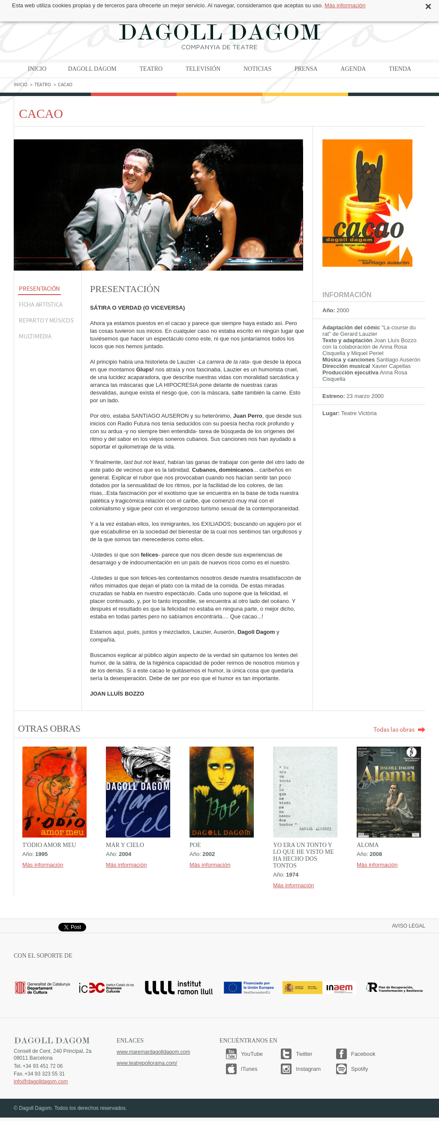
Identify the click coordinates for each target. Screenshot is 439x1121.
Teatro (150, 69)
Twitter (304, 1054)
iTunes (249, 1069)
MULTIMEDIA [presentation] (35, 336)
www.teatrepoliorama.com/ (147, 1063)
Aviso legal (408, 926)
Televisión (203, 69)
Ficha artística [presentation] (40, 304)
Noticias (257, 69)
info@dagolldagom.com (41, 1082)
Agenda (353, 69)
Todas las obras (399, 729)
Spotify (359, 1069)
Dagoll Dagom (219, 36)
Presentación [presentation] (39, 288)
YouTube (252, 1054)
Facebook (363, 1054)
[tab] (47, 289)
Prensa (306, 69)
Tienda (400, 69)
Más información (345, 5)
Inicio (37, 69)
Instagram (308, 1069)
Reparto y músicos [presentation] (46, 320)
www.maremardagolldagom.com (153, 1052)
